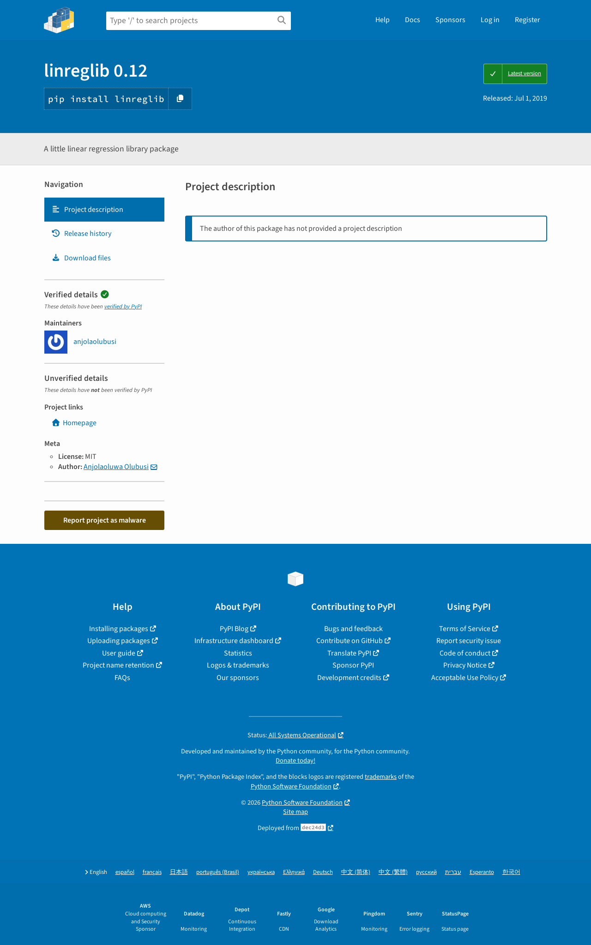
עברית (453, 872)
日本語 (179, 872)
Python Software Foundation (291, 786)
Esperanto (482, 872)
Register (527, 20)
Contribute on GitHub (349, 641)
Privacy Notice (465, 665)
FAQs (122, 678)
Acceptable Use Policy (464, 678)
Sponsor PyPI (353, 665)
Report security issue (468, 641)
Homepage (73, 423)
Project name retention (118, 665)
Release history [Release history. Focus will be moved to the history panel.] (81, 234)
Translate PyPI (349, 653)
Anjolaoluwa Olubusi (116, 467)
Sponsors (450, 20)
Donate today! (295, 760)
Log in (490, 20)
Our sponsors (238, 678)
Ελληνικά (294, 872)
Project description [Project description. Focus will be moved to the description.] (87, 210)
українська (261, 872)
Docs (412, 20)
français (152, 872)
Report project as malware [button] (104, 520)
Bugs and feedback (353, 629)
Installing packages (118, 629)
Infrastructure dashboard (233, 641)
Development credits (349, 678)
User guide (118, 653)
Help (382, 20)
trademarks (381, 777)
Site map (295, 812)
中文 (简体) (355, 872)
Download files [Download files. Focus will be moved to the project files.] (81, 258)
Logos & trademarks (238, 665)
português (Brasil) (217, 872)
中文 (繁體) (393, 872)
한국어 (511, 872)
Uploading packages (118, 641)
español (124, 872)
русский (426, 872)
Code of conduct (465, 653)
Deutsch (323, 872)
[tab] (104, 210)
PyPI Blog (234, 629)
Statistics (238, 653)
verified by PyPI (123, 306)
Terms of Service (464, 629)
